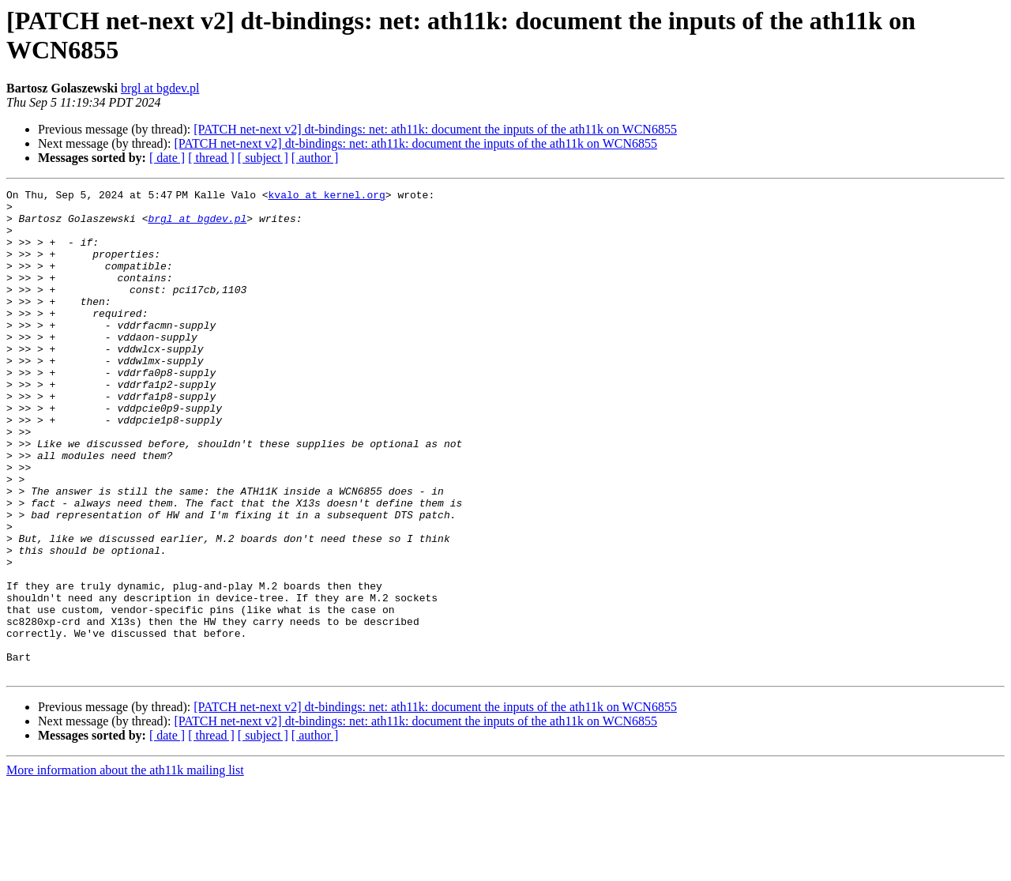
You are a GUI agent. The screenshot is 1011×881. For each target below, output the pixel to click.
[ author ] (315, 157)
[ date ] (167, 157)
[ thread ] (211, 157)
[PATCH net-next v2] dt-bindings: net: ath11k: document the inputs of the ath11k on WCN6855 (435, 129)
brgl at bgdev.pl (160, 88)
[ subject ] (263, 157)
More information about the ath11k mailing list (125, 867)
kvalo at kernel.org (329, 197)
